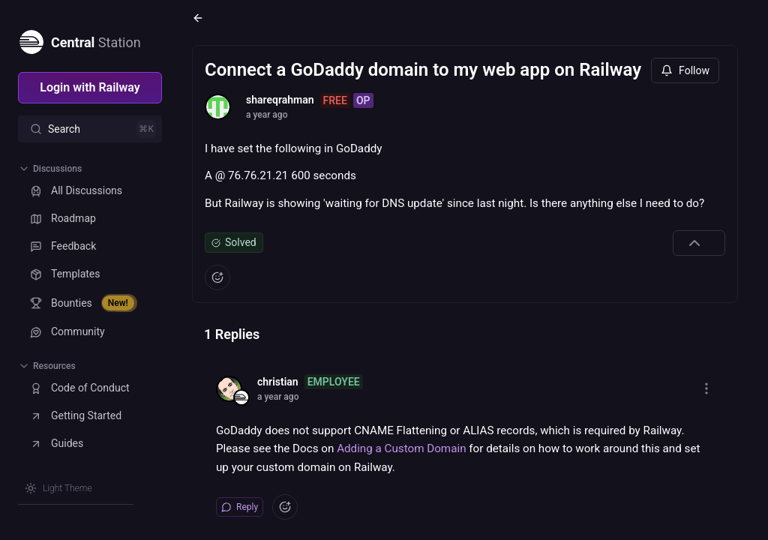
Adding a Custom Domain (401, 448)
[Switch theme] (58, 488)
